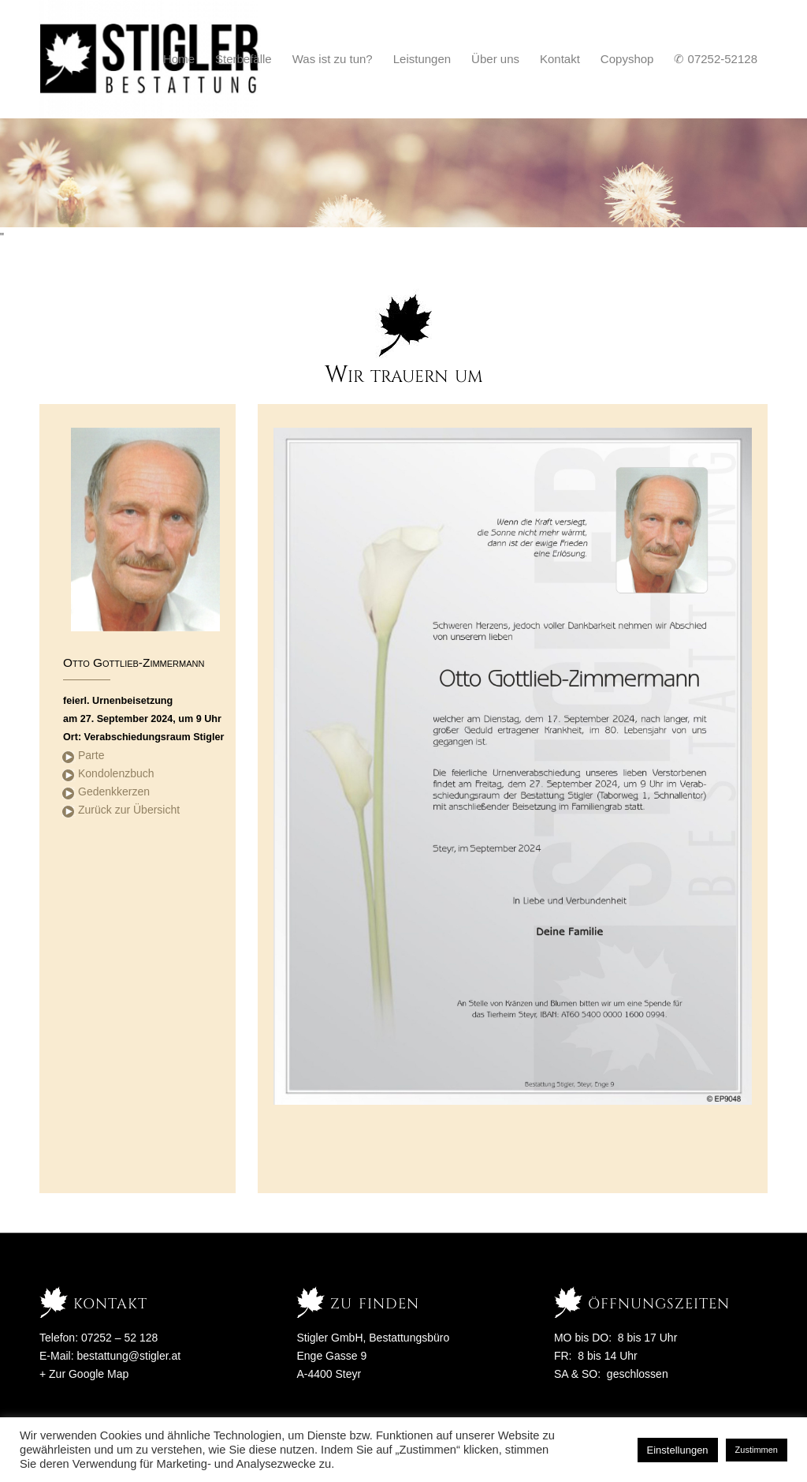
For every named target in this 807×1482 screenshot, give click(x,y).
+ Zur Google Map (83, 1374)
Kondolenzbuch (116, 773)
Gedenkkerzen (114, 791)
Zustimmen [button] (756, 1449)
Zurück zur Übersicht (129, 809)
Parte (91, 755)
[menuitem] (179, 59)
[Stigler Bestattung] (150, 59)
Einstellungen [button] (677, 1450)
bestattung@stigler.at (128, 1355)
